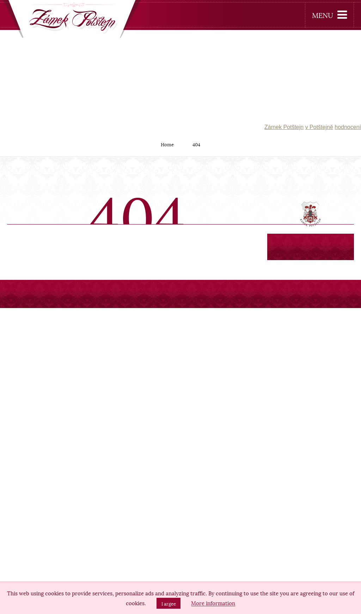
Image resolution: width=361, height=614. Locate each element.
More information (213, 603)
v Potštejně (319, 127)
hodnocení (348, 127)
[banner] (72, 20)
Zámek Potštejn (284, 127)
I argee (168, 603)
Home (167, 144)
